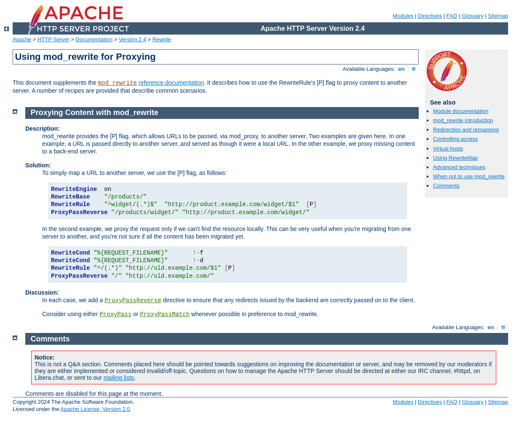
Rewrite (162, 39)
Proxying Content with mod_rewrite (95, 112)
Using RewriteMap (455, 158)
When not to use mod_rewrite (469, 176)
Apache (22, 39)
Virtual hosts (448, 148)
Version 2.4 (132, 39)
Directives (430, 16)
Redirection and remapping (466, 129)
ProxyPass (116, 314)
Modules (403, 16)
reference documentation (171, 82)
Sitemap (498, 16)
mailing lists (118, 377)
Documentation (93, 39)
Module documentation (461, 111)
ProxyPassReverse (133, 300)
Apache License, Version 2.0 (95, 409)
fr (414, 69)
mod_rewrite (117, 83)
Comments (446, 185)
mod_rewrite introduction (463, 120)
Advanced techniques (459, 167)
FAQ (452, 16)
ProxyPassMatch (165, 314)
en (401, 69)
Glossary (472, 16)
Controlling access (455, 139)
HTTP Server (54, 39)
